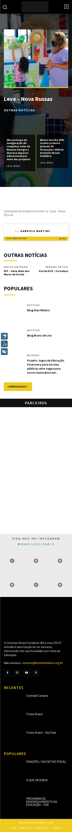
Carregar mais (18, 386)
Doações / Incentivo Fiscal (46, 761)
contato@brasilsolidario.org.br (42, 663)
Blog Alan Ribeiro (38, 310)
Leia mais (13, 166)
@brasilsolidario (36, 544)
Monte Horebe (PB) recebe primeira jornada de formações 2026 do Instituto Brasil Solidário (52, 148)
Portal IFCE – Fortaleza (53, 271)
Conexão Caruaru (37, 695)
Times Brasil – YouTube (41, 732)
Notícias (33, 305)
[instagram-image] (12, 561)
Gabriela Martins (35, 231)
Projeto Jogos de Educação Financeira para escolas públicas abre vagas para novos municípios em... (45, 366)
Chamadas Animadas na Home (24, 211)
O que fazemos (37, 780)
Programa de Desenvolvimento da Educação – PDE (41, 802)
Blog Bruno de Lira (39, 335)
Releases (33, 355)
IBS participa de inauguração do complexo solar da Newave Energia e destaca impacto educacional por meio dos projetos (18, 149)
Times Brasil (34, 714)
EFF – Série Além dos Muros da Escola (17, 272)
